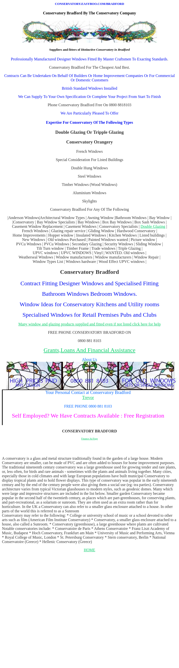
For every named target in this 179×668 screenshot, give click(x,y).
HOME (89, 550)
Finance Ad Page (89, 438)
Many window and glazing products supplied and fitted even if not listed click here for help (89, 324)
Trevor (88, 397)
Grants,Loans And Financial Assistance (89, 350)
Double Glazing (153, 226)
